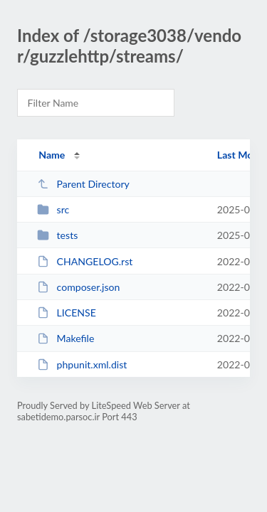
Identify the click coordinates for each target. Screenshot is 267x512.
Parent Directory (83, 184)
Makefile (65, 338)
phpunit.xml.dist (82, 364)
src (53, 209)
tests (57, 235)
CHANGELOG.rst (84, 261)
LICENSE (66, 312)
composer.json (78, 287)
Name (51, 155)
